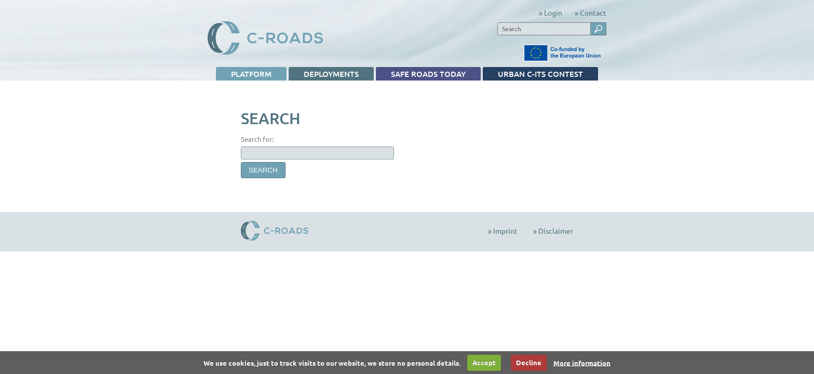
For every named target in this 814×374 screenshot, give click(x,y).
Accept (484, 362)
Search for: (257, 139)
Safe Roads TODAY (421, 75)
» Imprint (503, 230)
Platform (244, 75)
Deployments (324, 75)
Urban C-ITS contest (533, 75)
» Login (550, 12)
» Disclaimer (553, 230)
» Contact (590, 12)
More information (581, 362)
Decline (528, 362)
